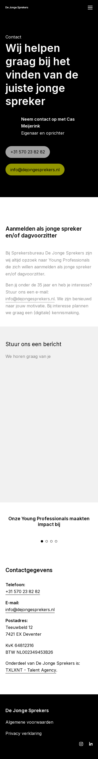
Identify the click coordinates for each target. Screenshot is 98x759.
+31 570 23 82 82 (22, 594)
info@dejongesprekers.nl (30, 612)
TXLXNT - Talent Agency (30, 673)
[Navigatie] (90, 7)
